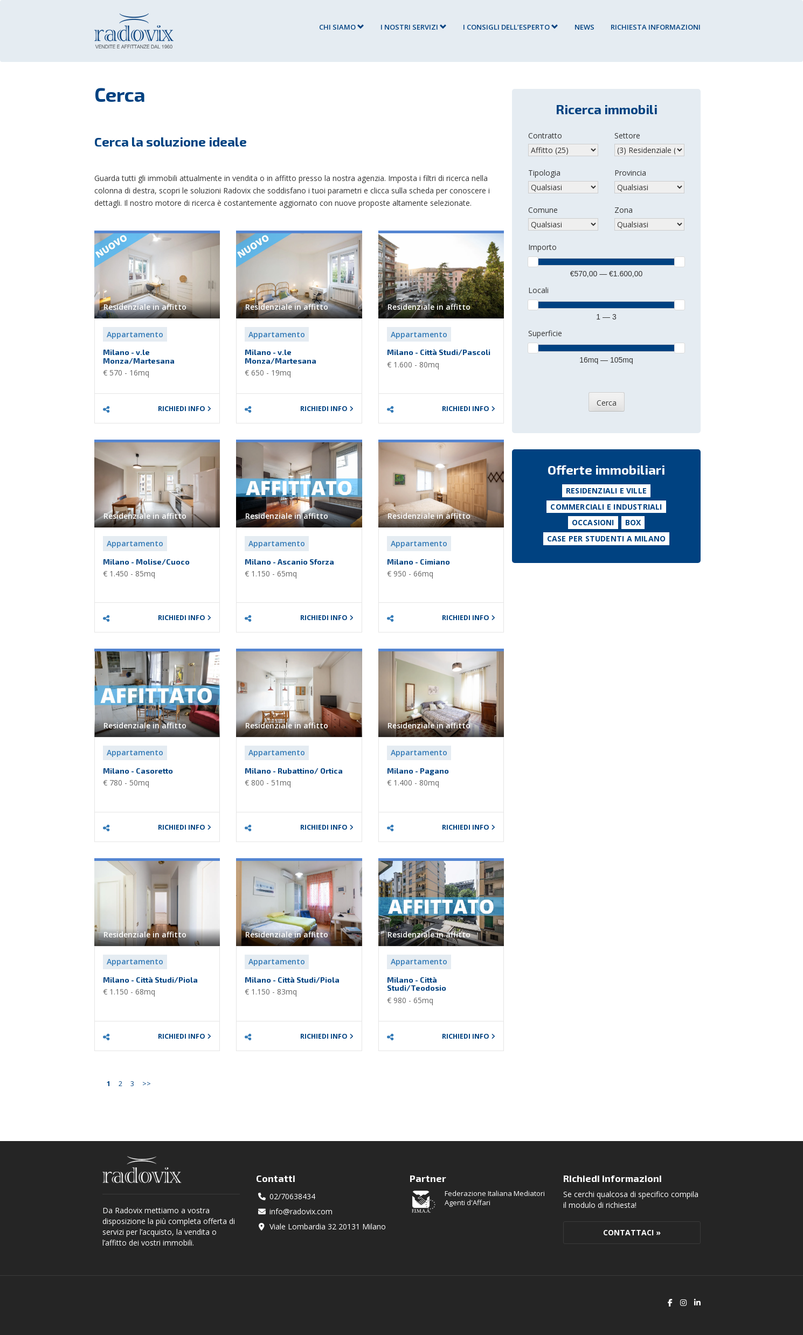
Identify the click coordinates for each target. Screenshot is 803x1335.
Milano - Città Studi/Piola (150, 979)
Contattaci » (632, 1232)
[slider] (533, 261)
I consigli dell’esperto (510, 27)
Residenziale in (144, 307)
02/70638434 (292, 1196)
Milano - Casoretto (138, 770)
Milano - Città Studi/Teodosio (416, 983)
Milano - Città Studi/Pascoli (438, 352)
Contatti (275, 1178)
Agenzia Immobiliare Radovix (134, 30)
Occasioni (593, 522)
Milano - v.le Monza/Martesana (139, 356)
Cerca (607, 403)
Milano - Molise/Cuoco (146, 561)
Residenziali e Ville (606, 490)
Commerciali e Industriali (606, 507)
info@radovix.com (301, 1211)
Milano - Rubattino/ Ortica (294, 770)
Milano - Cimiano (418, 561)
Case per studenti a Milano (606, 538)
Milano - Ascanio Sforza (289, 561)
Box (633, 522)
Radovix (142, 1169)
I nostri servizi (413, 27)
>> (146, 1083)
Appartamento (135, 334)
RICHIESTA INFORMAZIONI (656, 27)
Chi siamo (341, 27)
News (584, 27)
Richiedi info (184, 408)
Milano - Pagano (418, 770)
